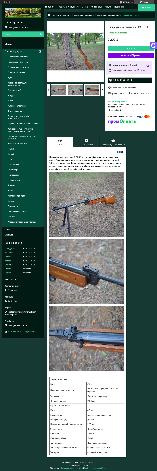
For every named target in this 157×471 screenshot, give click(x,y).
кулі (117, 160)
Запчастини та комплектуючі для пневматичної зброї (21, 130)
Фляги (10, 190)
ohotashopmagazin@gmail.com (22, 331)
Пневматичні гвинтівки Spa (107, 15)
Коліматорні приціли (17, 143)
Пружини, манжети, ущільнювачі (23, 123)
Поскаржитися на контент (72, 468)
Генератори (13, 206)
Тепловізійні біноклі (17, 211)
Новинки (119, 6)
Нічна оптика (14, 180)
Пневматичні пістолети (18, 67)
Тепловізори (13, 175)
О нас (85, 6)
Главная (49, 6)
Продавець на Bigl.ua (78, 465)
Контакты (96, 6)
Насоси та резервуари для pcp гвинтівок (22, 137)
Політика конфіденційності (95, 468)
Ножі (10, 159)
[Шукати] (41, 34)
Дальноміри (13, 164)
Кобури (11, 95)
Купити (131, 48)
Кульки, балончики (17, 106)
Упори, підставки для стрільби (22, 222)
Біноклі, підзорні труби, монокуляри (19, 117)
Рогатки (11, 185)
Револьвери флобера (18, 62)
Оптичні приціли (15, 111)
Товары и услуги (66, 6)
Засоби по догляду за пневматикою (18, 84)
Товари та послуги (60, 15)
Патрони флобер (15, 90)
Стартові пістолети (16, 72)
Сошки (11, 201)
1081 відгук (128, 2)
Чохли (10, 100)
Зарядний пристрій (16, 196)
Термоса (11, 216)
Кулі (10, 77)
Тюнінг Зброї (13, 169)
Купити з (131, 55)
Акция (108, 6)
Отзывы (9, 234)
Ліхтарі (11, 154)
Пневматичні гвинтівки (82, 15)
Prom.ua (92, 462)
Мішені (11, 149)
